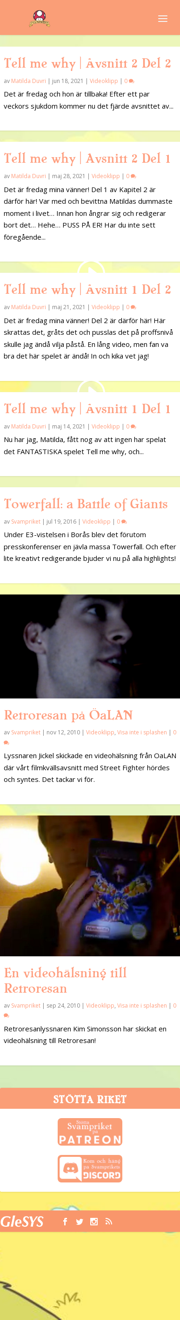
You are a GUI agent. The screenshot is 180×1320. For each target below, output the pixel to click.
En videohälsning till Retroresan (65, 980)
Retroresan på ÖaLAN (68, 715)
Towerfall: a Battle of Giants (85, 504)
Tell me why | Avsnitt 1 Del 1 (87, 409)
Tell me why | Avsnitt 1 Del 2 (87, 289)
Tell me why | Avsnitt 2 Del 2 (87, 63)
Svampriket (25, 521)
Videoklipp (104, 81)
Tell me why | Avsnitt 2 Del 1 (87, 158)
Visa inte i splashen (142, 732)
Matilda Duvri (28, 81)
